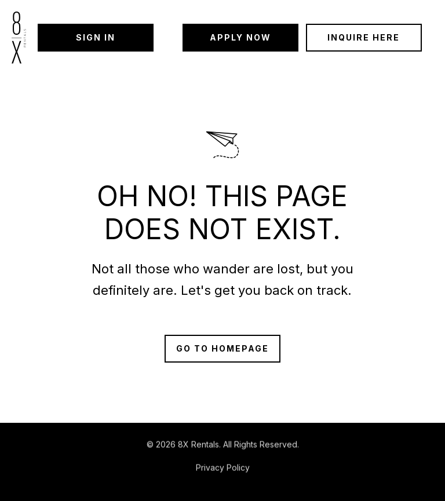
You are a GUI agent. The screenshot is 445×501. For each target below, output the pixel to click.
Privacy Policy (223, 468)
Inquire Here (363, 37)
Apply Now (240, 37)
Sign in (95, 37)
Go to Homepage (222, 348)
